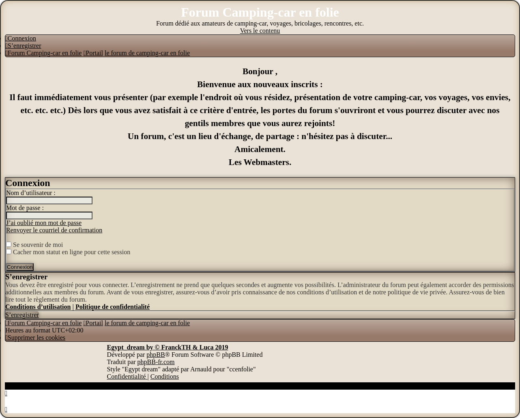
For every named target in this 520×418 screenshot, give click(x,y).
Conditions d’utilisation (38, 306)
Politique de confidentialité (112, 306)
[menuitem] (20, 38)
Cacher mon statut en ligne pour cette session (68, 252)
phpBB (155, 354)
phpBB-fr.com (156, 361)
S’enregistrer (22, 314)
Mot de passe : (25, 207)
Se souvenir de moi (34, 244)
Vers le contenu (260, 30)
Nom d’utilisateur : (31, 192)
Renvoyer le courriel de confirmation (54, 230)
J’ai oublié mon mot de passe (44, 222)
